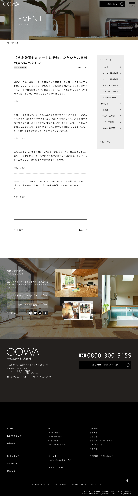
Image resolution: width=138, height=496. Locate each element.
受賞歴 (105, 109)
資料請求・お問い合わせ (101, 456)
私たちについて (14, 435)
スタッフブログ (55, 467)
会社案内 (94, 428)
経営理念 (93, 436)
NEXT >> (82, 229)
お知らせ (105, 103)
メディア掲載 (108, 122)
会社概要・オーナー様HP (101, 440)
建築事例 (11, 443)
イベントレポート (110, 85)
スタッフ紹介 (13, 456)
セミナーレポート (110, 91)
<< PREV (18, 229)
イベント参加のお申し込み (59, 460)
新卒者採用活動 (109, 128)
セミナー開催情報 (110, 79)
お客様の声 (12, 463)
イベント (105, 67)
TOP (9, 43)
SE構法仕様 (53, 440)
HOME (10, 428)
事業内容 (93, 432)
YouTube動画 (109, 116)
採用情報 (93, 448)
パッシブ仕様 (54, 432)
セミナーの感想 (20, 67)
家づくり (52, 428)
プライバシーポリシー (39, 484)
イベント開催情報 (110, 73)
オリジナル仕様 (55, 436)
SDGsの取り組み (97, 444)
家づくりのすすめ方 (57, 444)
